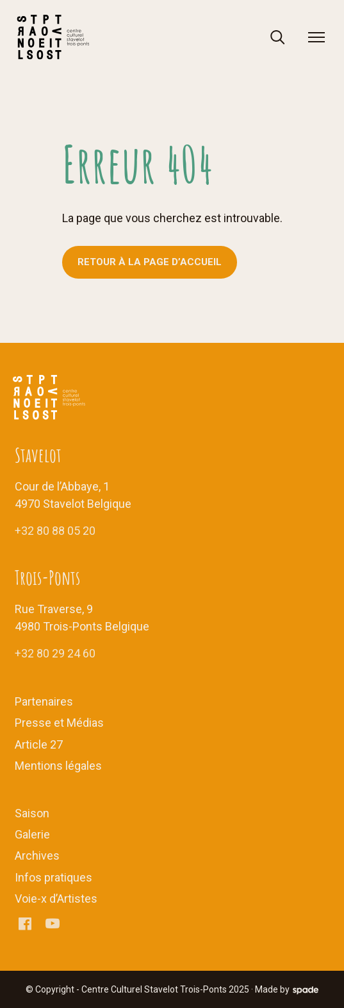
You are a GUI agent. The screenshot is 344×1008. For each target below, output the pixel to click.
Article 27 (39, 744)
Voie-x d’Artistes (56, 898)
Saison (32, 813)
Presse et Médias (59, 722)
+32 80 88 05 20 (55, 530)
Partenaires (44, 701)
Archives (37, 855)
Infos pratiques (53, 877)
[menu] (316, 37)
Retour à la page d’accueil (150, 262)
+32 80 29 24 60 (55, 653)
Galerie (32, 834)
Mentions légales (58, 765)
